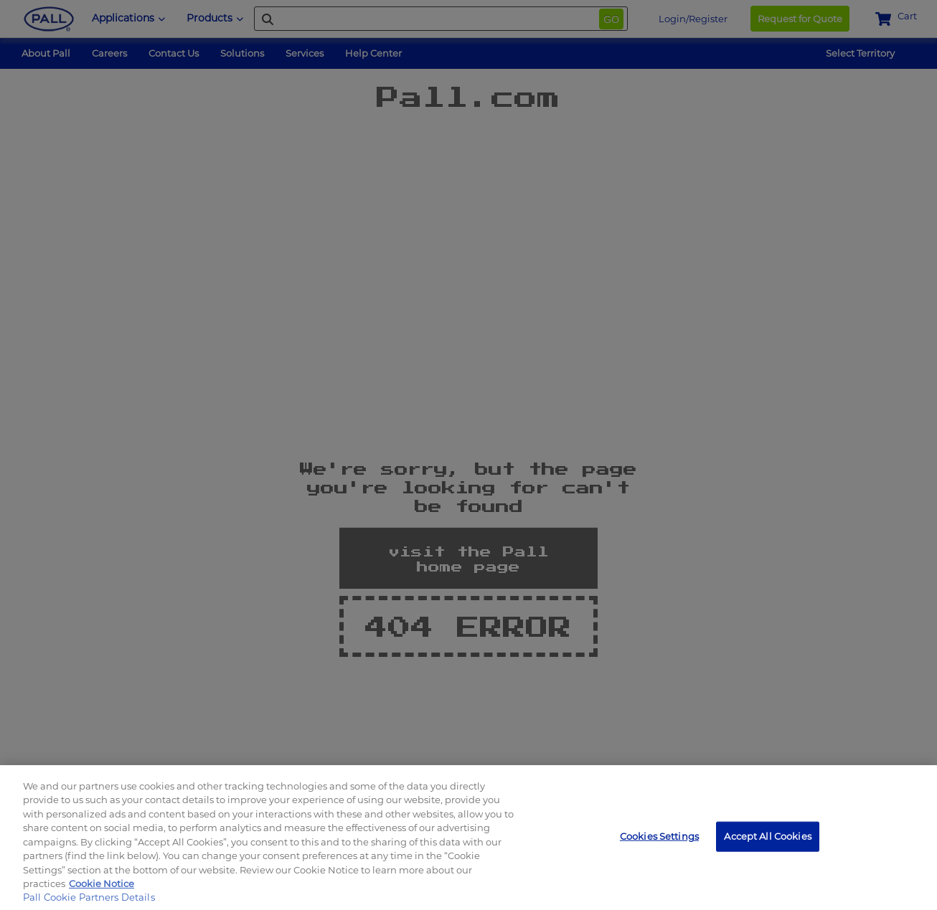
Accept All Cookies (767, 836)
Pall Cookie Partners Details (89, 897)
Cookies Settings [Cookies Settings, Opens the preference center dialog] (659, 836)
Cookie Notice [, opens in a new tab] (101, 883)
